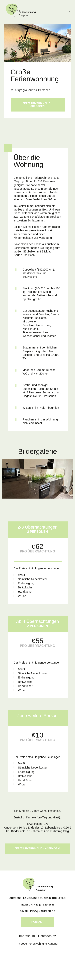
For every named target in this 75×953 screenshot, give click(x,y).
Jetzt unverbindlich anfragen (37, 105)
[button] (69, 10)
